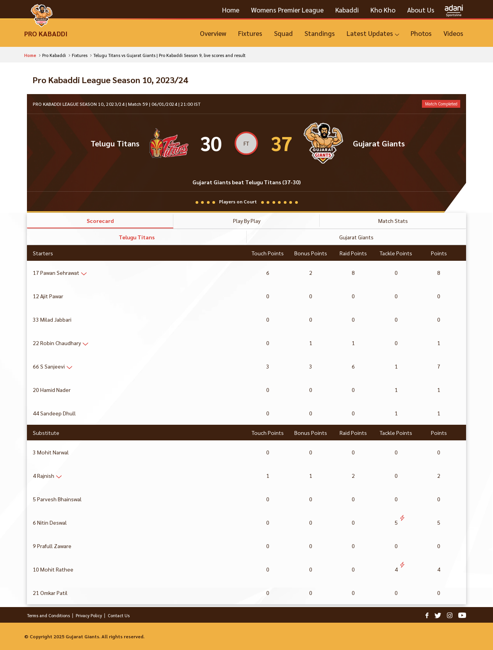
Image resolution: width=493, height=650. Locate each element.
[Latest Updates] (373, 33)
